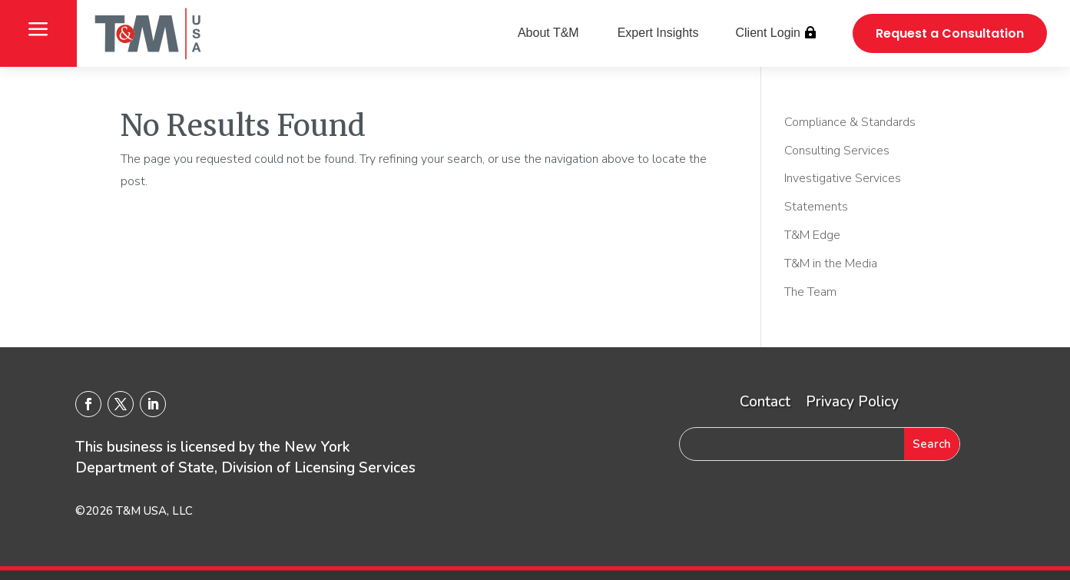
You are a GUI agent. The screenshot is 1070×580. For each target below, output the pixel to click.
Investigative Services (842, 178)
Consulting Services (836, 150)
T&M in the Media (830, 263)
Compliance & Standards (850, 122)
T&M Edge (812, 235)
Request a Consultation (950, 33)
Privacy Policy (852, 402)
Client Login (767, 32)
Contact (765, 402)
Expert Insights (658, 32)
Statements (816, 206)
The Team (810, 291)
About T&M (548, 32)
